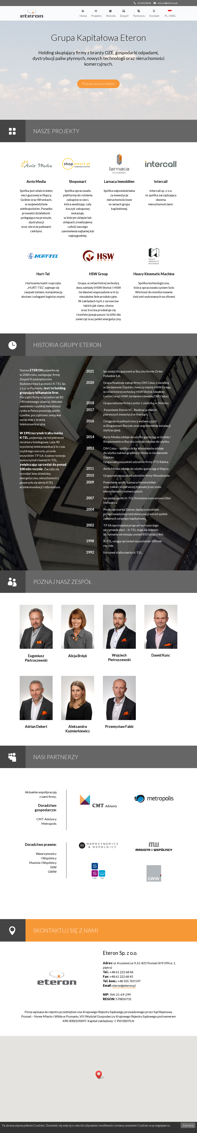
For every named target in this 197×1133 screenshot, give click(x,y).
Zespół (124, 13)
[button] (99, 1074)
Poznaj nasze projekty (98, 83)
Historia (111, 13)
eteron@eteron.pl (124, 985)
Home (83, 13)
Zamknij (188, 1125)
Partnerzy (139, 13)
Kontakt (154, 13)
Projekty (96, 13)
